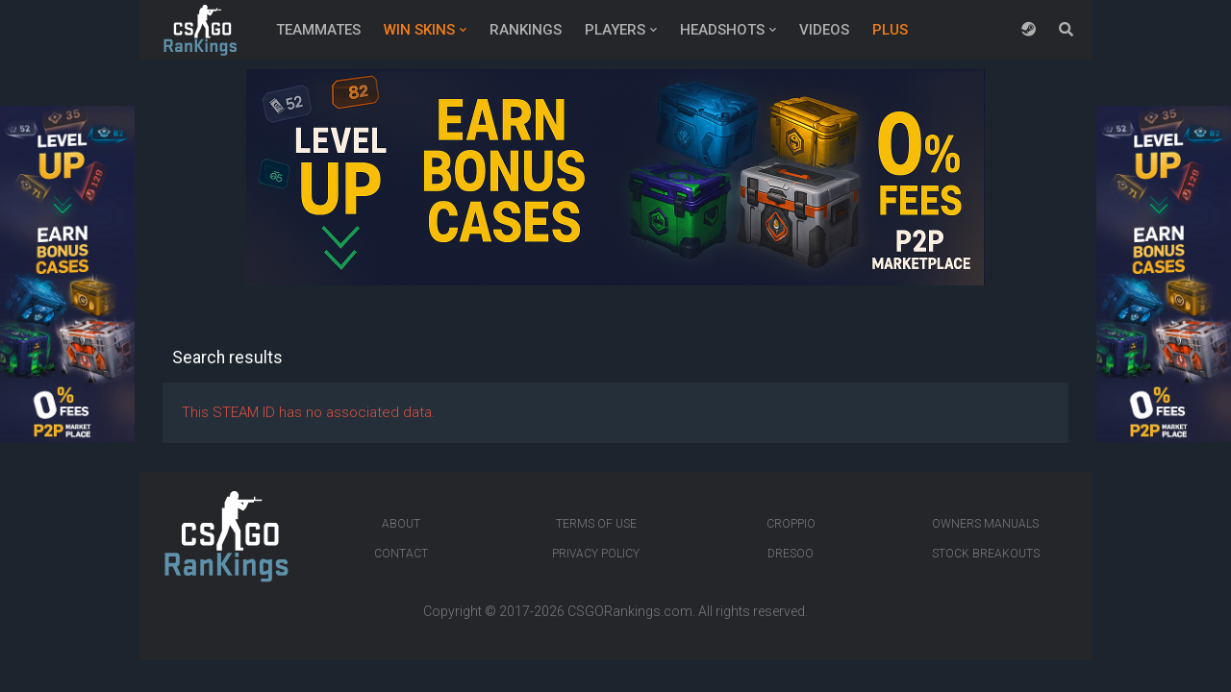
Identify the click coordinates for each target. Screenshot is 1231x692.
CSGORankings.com (629, 611)
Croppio (791, 524)
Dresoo (790, 553)
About (401, 524)
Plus (890, 29)
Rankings (526, 29)
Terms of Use (596, 524)
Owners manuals (985, 524)
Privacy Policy (596, 553)
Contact (401, 553)
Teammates (318, 29)
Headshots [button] (722, 29)
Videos (824, 29)
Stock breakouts (986, 553)
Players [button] (615, 29)
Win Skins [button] (419, 29)
